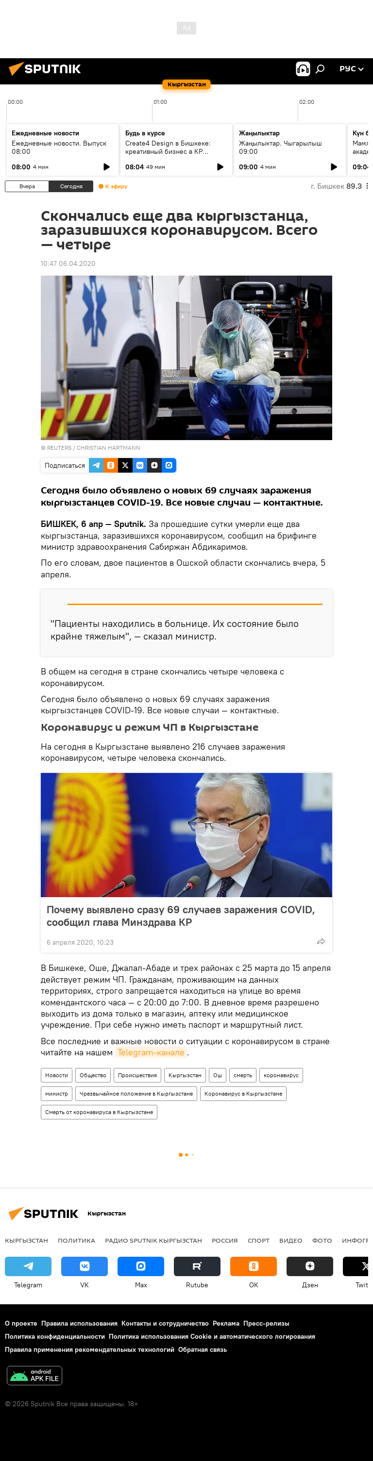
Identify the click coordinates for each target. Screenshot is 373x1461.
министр (56, 1093)
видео (291, 1240)
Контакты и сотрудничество (165, 1323)
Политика (76, 1240)
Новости (56, 1075)
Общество (93, 1075)
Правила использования (79, 1323)
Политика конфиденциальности (55, 1336)
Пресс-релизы (266, 1323)
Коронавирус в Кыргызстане (243, 1093)
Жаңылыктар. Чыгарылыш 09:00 (280, 147)
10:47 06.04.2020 (68, 263)
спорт (259, 1240)
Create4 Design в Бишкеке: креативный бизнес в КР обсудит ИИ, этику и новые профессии (168, 155)
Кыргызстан (185, 1075)
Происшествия (137, 1075)
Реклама (226, 1323)
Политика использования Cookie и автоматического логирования (212, 1336)
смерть (243, 1075)
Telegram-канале (151, 1052)
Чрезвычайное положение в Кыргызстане (136, 1093)
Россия (225, 1240)
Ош (217, 1075)
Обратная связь (202, 1349)
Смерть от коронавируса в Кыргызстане (99, 1112)
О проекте (21, 1323)
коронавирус (281, 1075)
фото (322, 1240)
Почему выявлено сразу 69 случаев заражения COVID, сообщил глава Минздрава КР (181, 915)
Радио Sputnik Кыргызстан (153, 1240)
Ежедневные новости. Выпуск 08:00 (59, 147)
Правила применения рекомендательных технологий (89, 1349)
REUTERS (59, 447)
